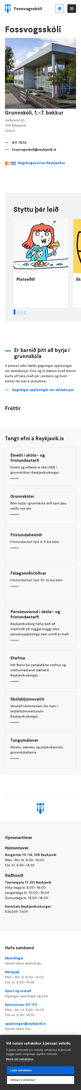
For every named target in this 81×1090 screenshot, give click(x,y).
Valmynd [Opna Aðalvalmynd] (71, 8)
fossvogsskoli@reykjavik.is (34, 149)
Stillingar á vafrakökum (22, 1080)
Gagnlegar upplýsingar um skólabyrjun (43, 395)
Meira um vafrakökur (19, 1059)
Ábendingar (40, 961)
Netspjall (40, 977)
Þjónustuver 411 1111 (40, 1009)
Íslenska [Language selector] (59, 8)
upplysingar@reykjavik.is (40, 1026)
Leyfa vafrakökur (21, 1070)
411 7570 (19, 142)
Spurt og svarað (40, 994)
